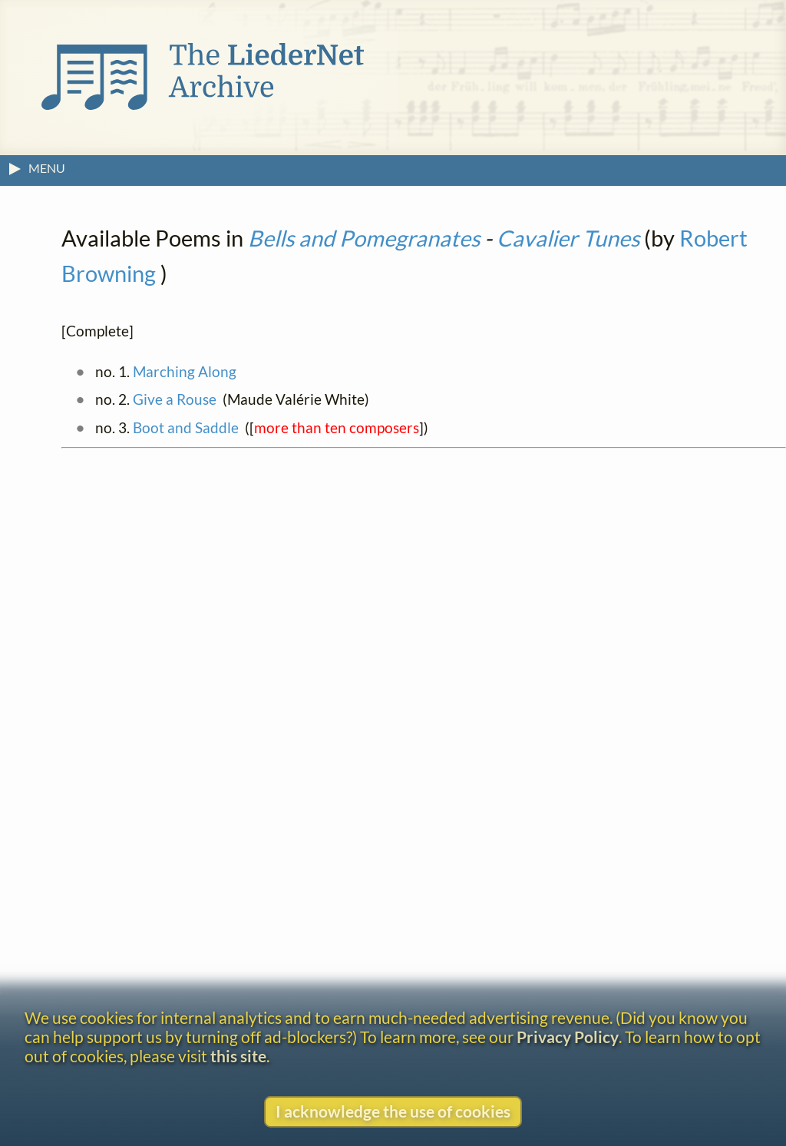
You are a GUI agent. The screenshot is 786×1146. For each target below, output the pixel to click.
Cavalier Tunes (568, 238)
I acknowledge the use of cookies (393, 1111)
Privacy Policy (568, 1036)
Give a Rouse (174, 399)
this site (238, 1055)
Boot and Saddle (186, 427)
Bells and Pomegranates (364, 238)
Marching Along (184, 371)
